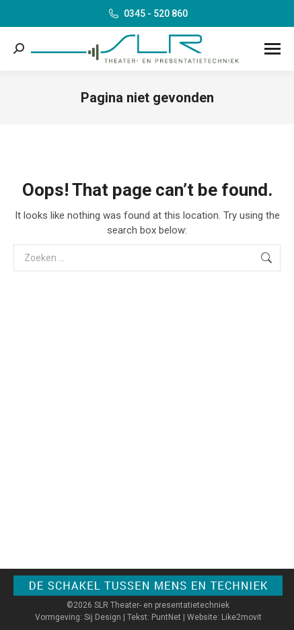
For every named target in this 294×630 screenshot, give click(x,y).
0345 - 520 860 (147, 13)
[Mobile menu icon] (272, 49)
